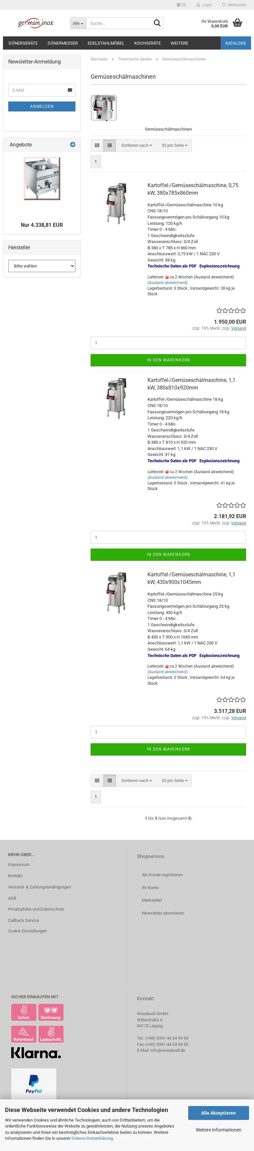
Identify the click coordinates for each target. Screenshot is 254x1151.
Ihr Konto (150, 887)
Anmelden (42, 106)
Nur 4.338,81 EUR (42, 225)
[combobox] (136, 145)
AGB (12, 898)
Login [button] (204, 5)
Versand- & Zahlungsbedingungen (39, 886)
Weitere (179, 43)
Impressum (18, 864)
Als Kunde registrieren (162, 874)
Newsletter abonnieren (163, 913)
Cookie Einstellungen (27, 930)
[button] (181, 5)
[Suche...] (78, 23)
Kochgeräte (147, 43)
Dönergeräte (23, 43)
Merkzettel (234, 5)
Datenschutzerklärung (92, 1138)
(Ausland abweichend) (168, 282)
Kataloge (236, 43)
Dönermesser (63, 43)
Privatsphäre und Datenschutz (36, 909)
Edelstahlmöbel (106, 43)
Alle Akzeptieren (218, 1113)
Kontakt (15, 875)
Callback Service (23, 920)
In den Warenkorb (168, 360)
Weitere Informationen (218, 1129)
